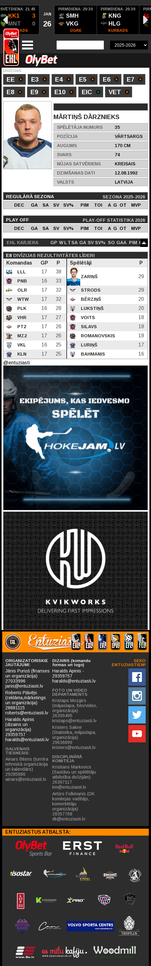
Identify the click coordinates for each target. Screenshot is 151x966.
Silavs (88, 326)
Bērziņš (90, 299)
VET (119, 93)
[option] (46, 20)
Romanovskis (97, 335)
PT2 (21, 326)
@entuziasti (16, 362)
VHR (21, 317)
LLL (21, 271)
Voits (87, 317)
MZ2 (21, 335)
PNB (21, 280)
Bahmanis (92, 354)
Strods (90, 290)
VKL (21, 344)
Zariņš (89, 276)
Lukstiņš (91, 308)
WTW (22, 299)
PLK (21, 308)
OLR (21, 290)
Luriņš (88, 344)
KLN (21, 354)
